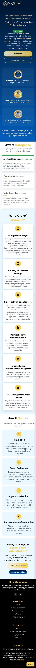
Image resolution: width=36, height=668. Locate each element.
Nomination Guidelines (18, 632)
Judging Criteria (18, 635)
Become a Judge (18, 60)
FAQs (18, 628)
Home (18, 605)
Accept (30, 664)
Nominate (18, 54)
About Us (18, 638)
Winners (18, 614)
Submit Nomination (18, 565)
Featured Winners (18, 617)
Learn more (21, 660)
